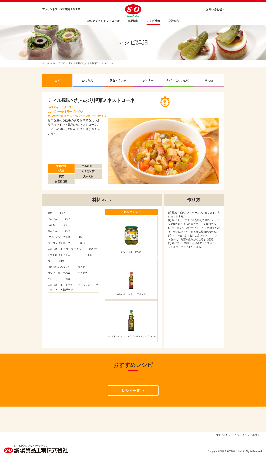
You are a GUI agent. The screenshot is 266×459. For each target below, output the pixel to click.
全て (57, 80)
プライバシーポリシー (249, 435)
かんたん (87, 80)
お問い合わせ (214, 9)
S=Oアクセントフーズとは (103, 20)
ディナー (148, 80)
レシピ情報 (153, 20)
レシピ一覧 (59, 63)
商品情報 (133, 20)
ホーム (45, 63)
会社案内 (173, 20)
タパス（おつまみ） (178, 80)
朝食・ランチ (118, 80)
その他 (209, 80)
